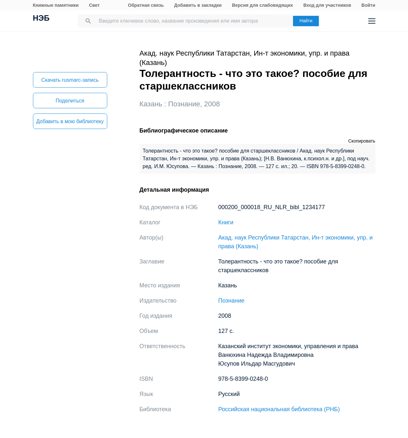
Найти (305, 20)
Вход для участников (327, 5)
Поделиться (70, 100)
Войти (368, 5)
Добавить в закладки (198, 5)
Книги (226, 222)
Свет (94, 5)
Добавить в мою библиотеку (70, 121)
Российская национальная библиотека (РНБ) (279, 409)
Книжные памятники (56, 5)
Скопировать (361, 141)
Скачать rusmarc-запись (70, 80)
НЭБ (41, 18)
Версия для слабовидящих (262, 5)
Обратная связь (146, 5)
